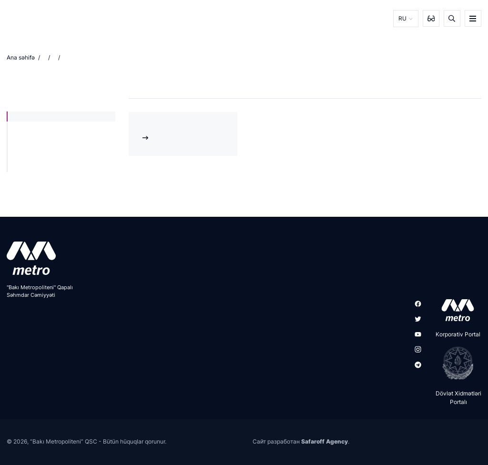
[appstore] (455, 310)
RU (402, 18)
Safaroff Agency (324, 441)
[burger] (473, 18)
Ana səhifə (21, 57)
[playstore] (455, 363)
